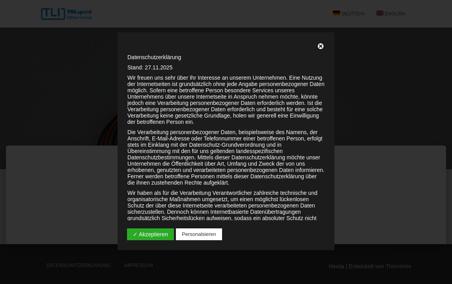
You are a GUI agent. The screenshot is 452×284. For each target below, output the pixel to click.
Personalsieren (199, 234)
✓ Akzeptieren (150, 234)
